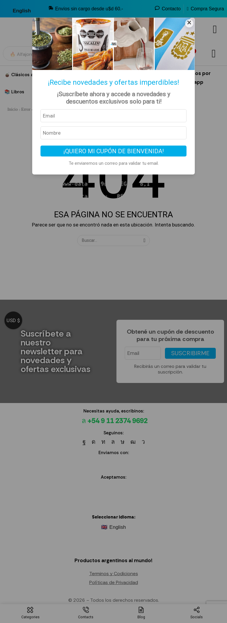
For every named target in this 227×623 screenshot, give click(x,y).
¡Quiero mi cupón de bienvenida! (114, 151)
